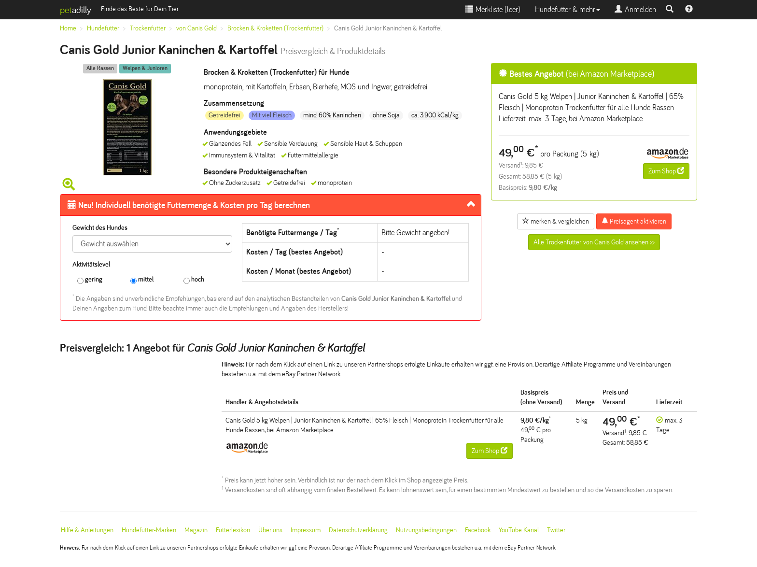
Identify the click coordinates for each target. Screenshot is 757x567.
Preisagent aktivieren (634, 221)
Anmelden (635, 9)
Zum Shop (666, 171)
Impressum (306, 530)
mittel (142, 280)
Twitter (556, 530)
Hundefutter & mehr (567, 9)
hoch (193, 280)
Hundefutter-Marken (149, 530)
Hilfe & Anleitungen (87, 530)
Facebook (478, 530)
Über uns (270, 530)
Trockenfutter (148, 28)
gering (89, 280)
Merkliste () (492, 9)
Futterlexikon (233, 530)
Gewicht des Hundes (99, 227)
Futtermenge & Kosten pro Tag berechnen (189, 205)
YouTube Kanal (519, 530)
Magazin (196, 530)
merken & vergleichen (555, 221)
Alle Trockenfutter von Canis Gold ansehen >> (594, 242)
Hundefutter (103, 28)
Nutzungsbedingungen (426, 530)
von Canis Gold (196, 28)
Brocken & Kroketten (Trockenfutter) (275, 28)
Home (68, 28)
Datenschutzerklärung (358, 530)
